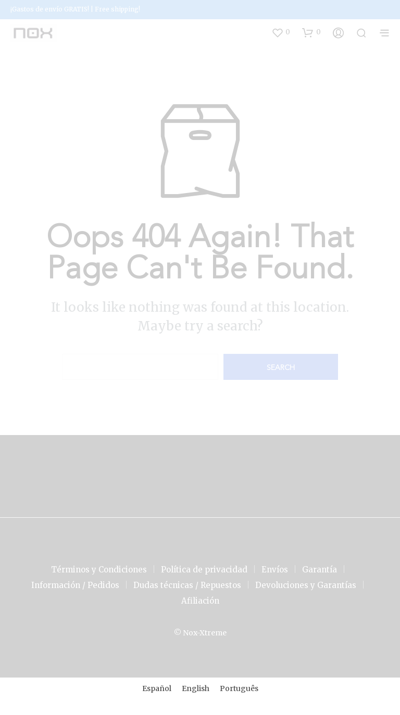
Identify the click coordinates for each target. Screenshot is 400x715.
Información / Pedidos (75, 585)
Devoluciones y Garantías (305, 585)
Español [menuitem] (156, 688)
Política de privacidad (204, 569)
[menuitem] (157, 688)
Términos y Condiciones (99, 569)
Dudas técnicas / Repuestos (187, 585)
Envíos (274, 569)
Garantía (319, 569)
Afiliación (200, 601)
